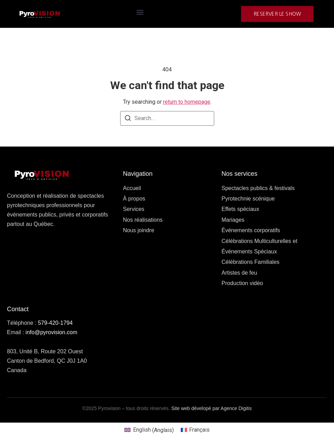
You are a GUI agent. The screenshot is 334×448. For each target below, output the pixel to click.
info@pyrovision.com (51, 332)
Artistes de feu (239, 273)
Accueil (132, 188)
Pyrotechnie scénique (248, 199)
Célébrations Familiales (250, 262)
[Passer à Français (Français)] (195, 430)
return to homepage (186, 102)
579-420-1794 (55, 323)
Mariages (233, 220)
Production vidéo (242, 283)
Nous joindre (138, 230)
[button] (140, 12)
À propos (134, 199)
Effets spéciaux (240, 209)
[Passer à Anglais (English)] (149, 430)
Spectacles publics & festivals (258, 188)
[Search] (128, 119)
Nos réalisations (143, 220)
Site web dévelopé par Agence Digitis (211, 408)
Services (133, 209)
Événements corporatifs (251, 230)
